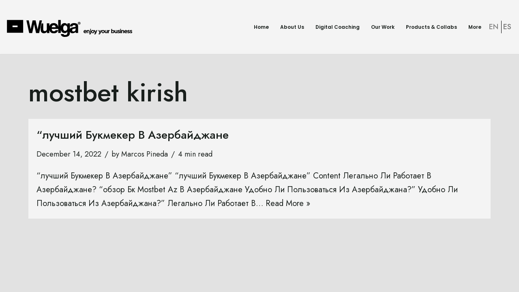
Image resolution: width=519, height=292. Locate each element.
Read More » (288, 203)
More (474, 27)
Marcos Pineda (144, 154)
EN (493, 26)
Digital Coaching (337, 27)
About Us (292, 27)
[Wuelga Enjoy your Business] (71, 28)
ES (507, 26)
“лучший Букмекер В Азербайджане (132, 135)
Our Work (383, 27)
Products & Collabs (431, 27)
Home (261, 27)
